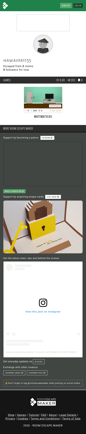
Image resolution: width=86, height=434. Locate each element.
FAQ (44, 415)
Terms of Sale (71, 418)
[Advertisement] (43, 23)
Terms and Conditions (45, 418)
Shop (11, 415)
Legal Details (68, 415)
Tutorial (34, 415)
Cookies (23, 418)
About (53, 415)
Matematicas (43, 116)
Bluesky (39, 361)
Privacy (10, 418)
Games (21, 415)
